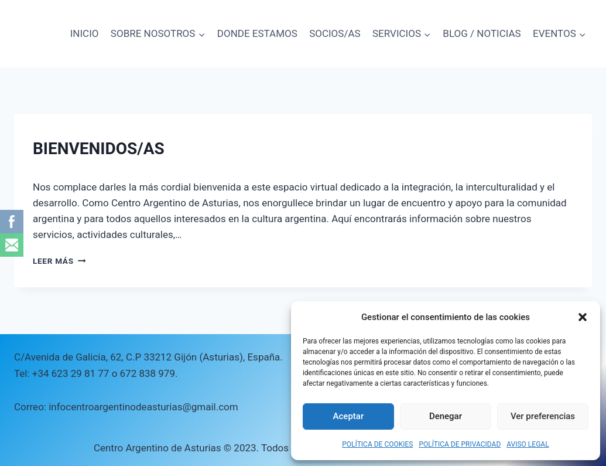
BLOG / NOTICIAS (482, 33)
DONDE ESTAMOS (257, 33)
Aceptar (348, 416)
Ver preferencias (543, 416)
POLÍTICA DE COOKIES (377, 444)
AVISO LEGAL (527, 444)
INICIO (84, 33)
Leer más (59, 261)
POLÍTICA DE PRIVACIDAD (460, 444)
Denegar (445, 416)
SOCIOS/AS (334, 33)
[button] (582, 317)
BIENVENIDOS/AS (99, 148)
